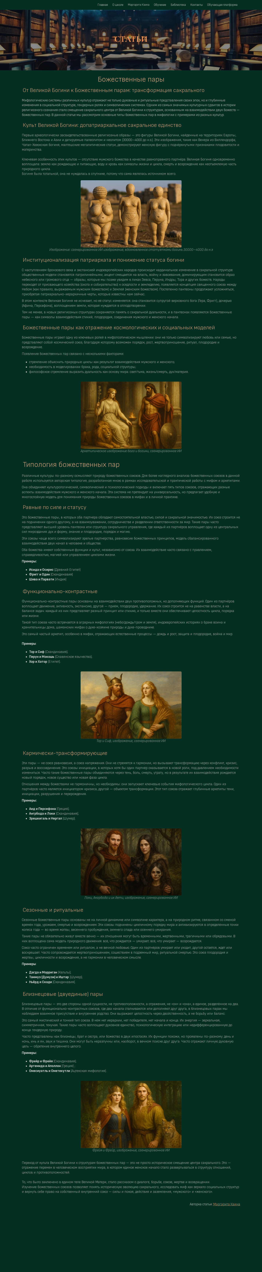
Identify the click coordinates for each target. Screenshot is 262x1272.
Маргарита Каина (226, 1204)
